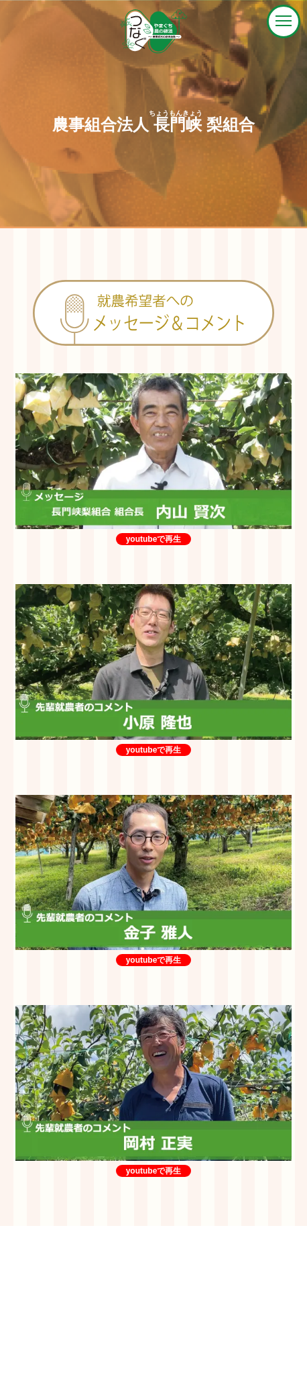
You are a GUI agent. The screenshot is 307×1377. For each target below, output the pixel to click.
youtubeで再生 (154, 539)
